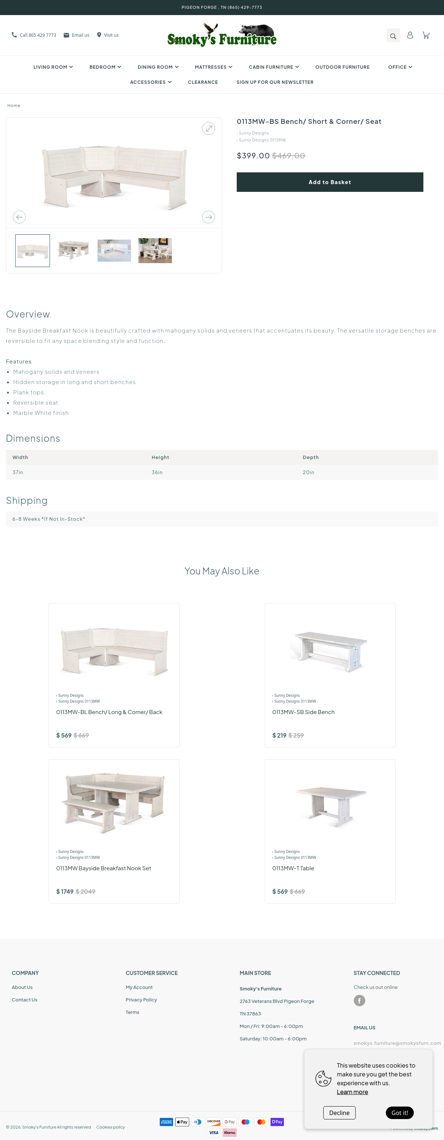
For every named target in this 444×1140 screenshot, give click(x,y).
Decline (339, 1113)
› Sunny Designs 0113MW (261, 140)
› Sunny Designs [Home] (253, 133)
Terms (133, 1012)
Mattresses (213, 67)
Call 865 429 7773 (34, 35)
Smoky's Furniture (39, 1127)
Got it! (399, 1113)
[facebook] (360, 1001)
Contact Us (25, 1000)
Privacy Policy (141, 1000)
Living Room (52, 67)
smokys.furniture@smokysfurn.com (393, 1043)
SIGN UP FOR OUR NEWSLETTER (275, 82)
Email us (76, 35)
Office (399, 67)
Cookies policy (110, 1127)
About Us (22, 987)
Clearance (203, 82)
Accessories (150, 82)
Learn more (352, 1092)
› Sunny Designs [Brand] (70, 695)
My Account (139, 987)
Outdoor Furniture (343, 67)
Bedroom (104, 67)
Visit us (108, 35)
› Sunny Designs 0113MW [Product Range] (78, 701)
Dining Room (157, 67)
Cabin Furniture (273, 67)
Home (14, 105)
